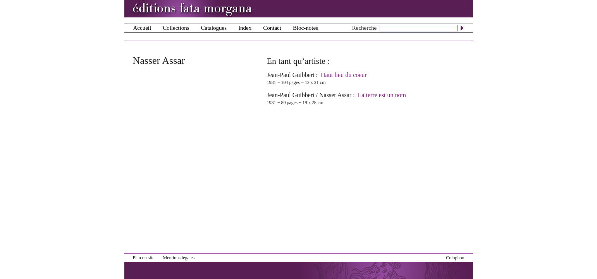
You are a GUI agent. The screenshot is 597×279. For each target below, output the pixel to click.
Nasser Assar (335, 95)
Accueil (142, 28)
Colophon (455, 257)
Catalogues (214, 28)
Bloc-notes (305, 28)
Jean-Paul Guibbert (291, 75)
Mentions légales (179, 257)
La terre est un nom (382, 95)
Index (244, 28)
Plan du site (144, 257)
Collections (176, 28)
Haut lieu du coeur (344, 75)
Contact (272, 28)
